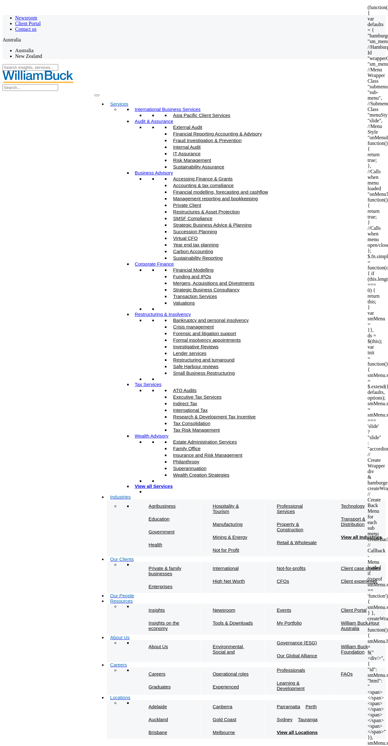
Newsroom (26, 17)
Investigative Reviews (195, 346)
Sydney (285, 719)
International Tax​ (190, 410)
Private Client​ (187, 205)
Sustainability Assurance (198, 166)
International (226, 568)
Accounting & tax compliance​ (203, 185)
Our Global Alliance (297, 655)
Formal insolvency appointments (207, 340)
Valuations (184, 303)
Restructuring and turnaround (203, 359)
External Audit (187, 127)
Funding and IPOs (192, 276)
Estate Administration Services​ (205, 442)
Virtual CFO (185, 238)
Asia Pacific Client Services (201, 115)
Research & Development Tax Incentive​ (214, 416)
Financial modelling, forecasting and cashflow (220, 192)
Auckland (158, 719)
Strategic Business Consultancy (206, 289)
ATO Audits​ (184, 390)
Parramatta (288, 706)
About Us (158, 646)
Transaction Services (195, 296)
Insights (157, 610)
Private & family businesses (165, 571)
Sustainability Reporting (198, 258)
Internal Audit (187, 147)
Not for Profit (226, 550)
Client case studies (360, 568)
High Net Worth (229, 581)
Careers (157, 674)
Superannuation (189, 468)
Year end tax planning (196, 244)
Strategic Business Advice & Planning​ (212, 225)
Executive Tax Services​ (197, 397)
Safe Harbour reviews (195, 366)
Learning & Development (291, 685)
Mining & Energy (230, 537)
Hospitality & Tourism (226, 508)
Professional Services (290, 508)
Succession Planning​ (195, 231)
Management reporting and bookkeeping (215, 198)
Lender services (189, 353)
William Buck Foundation (354, 649)
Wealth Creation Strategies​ (201, 475)
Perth (311, 706)
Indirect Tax (185, 403)
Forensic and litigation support (204, 333)
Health (155, 544)
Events (284, 610)
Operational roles (231, 674)
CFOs (283, 581)
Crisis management (193, 326)
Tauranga (308, 719)
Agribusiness (162, 506)
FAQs (347, 674)
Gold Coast (224, 719)
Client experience (359, 581)
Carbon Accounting (193, 251)
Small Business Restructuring (204, 373)
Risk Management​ (192, 160)
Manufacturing (228, 524)
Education (159, 519)
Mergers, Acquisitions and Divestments (213, 283)
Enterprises (160, 586)
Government (162, 531)
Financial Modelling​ (193, 270)
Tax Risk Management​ (196, 430)
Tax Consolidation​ (191, 423)
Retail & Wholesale (297, 542)
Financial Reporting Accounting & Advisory (217, 133)
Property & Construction (290, 527)
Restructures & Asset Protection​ (206, 211)
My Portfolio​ (289, 623)
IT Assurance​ (186, 153)
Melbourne (224, 732)
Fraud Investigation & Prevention (207, 140)
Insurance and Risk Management (207, 455)
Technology (353, 506)
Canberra (223, 706)
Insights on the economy (164, 625)
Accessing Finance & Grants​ (203, 178)
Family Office (186, 448)
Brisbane (158, 732)
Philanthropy (186, 461)
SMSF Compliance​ (192, 218)
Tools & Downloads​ (233, 623)
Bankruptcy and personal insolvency (211, 320)
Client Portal (28, 23)
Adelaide (158, 706)
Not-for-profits (291, 568)
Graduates (160, 686)
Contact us (26, 29)
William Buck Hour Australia (360, 625)
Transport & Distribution (353, 521)
